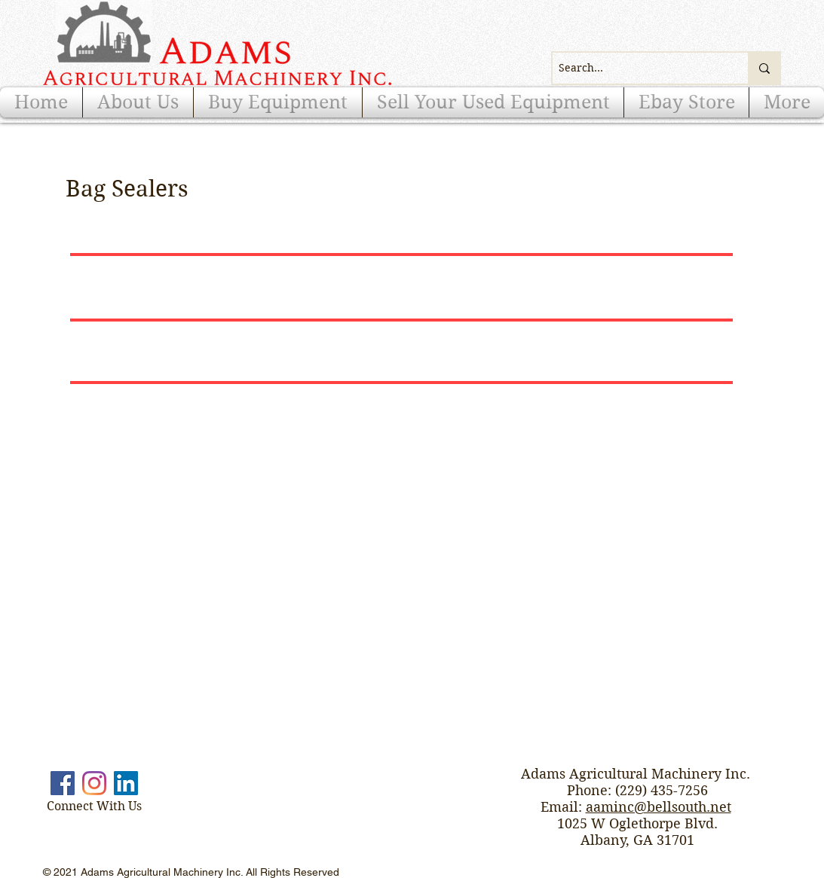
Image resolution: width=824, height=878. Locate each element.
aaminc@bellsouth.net (658, 807)
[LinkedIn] (126, 783)
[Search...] (637, 68)
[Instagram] (94, 783)
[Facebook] (63, 783)
